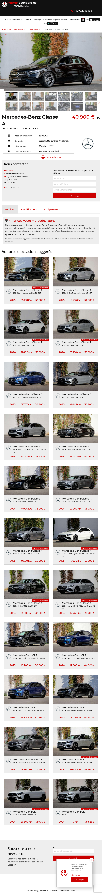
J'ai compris (79, 879)
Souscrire (74, 858)
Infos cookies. (75, 875)
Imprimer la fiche (51, 157)
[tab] (10, 209)
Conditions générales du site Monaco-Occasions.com (51, 890)
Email (73, 850)
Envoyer (74, 196)
